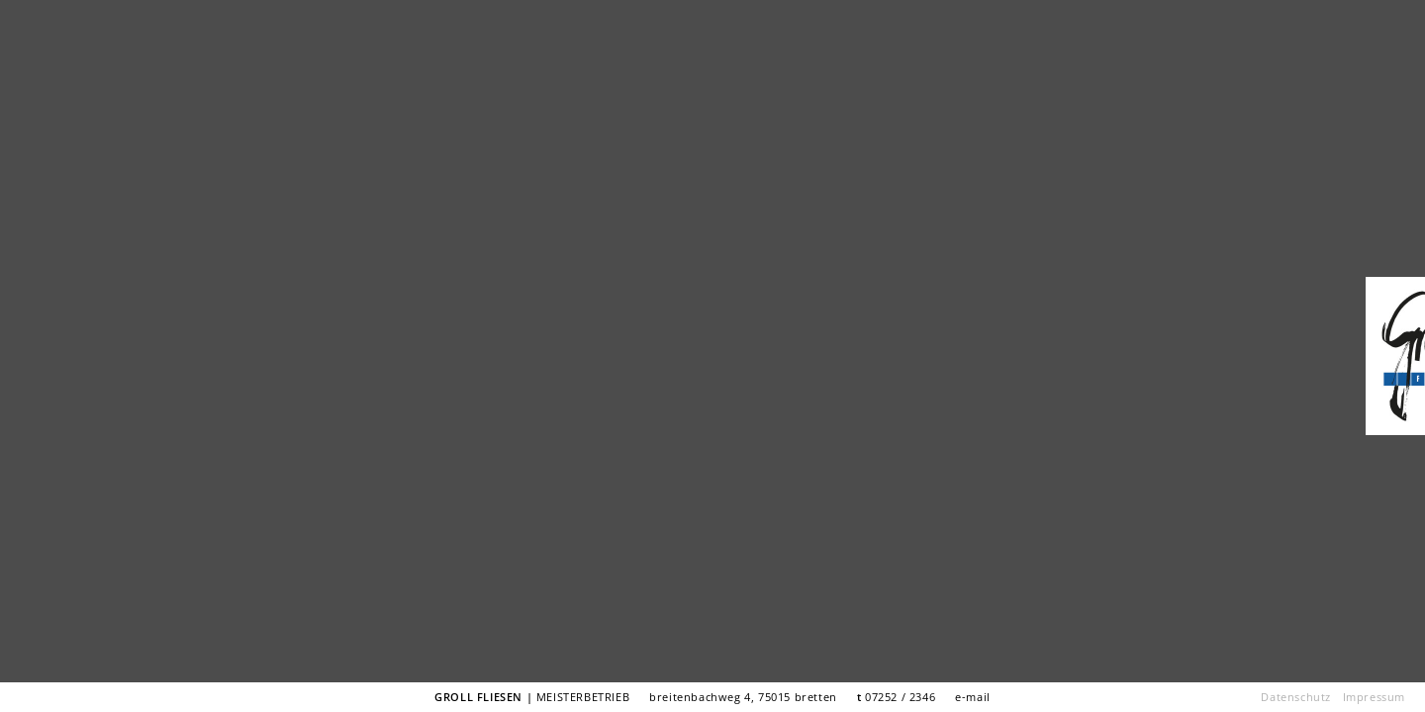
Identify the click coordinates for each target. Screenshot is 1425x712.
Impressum (1374, 696)
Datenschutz (1296, 696)
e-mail (973, 696)
